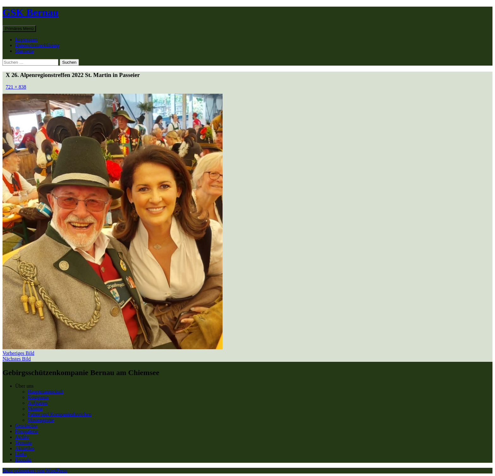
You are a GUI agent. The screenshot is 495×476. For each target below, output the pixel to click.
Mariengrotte (41, 420)
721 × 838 (16, 87)
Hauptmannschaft (45, 391)
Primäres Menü (19, 28)
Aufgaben (38, 403)
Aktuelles (24, 448)
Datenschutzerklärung (37, 45)
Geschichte (26, 425)
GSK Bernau (30, 12)
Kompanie (38, 397)
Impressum (26, 39)
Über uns (24, 386)
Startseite (24, 51)
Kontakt (23, 459)
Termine (23, 442)
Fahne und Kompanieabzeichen (60, 414)
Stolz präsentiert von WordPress (35, 470)
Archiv (22, 437)
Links (21, 454)
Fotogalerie (26, 431)
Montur (35, 408)
